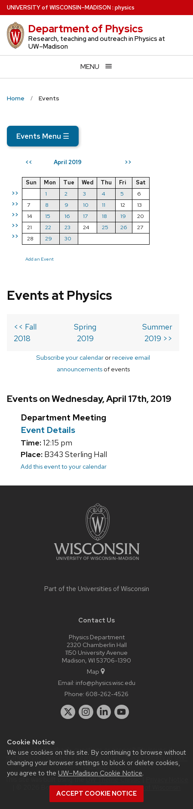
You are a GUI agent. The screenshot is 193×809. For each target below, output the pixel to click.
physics (125, 7)
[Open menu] (96, 66)
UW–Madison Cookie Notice (100, 773)
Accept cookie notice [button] (96, 793)
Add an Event (39, 259)
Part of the (96, 589)
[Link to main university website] (97, 561)
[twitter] (68, 712)
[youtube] (121, 712)
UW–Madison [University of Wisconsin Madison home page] (59, 7)
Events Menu (42, 136)
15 (48, 216)
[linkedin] (104, 712)
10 (86, 204)
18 (104, 216)
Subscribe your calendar (70, 357)
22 (48, 227)
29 (48, 238)
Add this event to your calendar (64, 466)
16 (67, 216)
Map (96, 671)
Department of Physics (85, 28)
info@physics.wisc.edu (105, 682)
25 (105, 227)
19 (123, 216)
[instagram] (86, 712)
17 (85, 216)
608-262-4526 (107, 694)
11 (104, 204)
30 (68, 238)
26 (124, 227)
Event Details (48, 430)
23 (67, 227)
